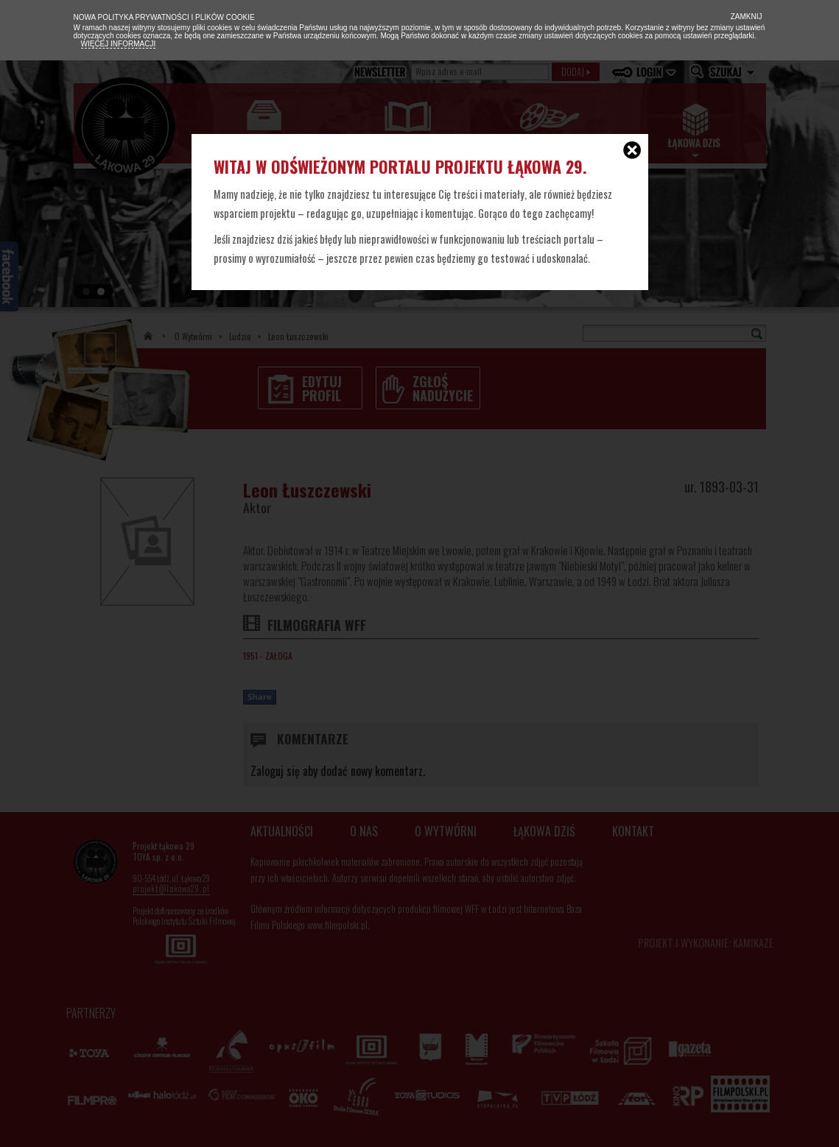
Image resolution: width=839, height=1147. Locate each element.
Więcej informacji (118, 44)
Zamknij (745, 17)
